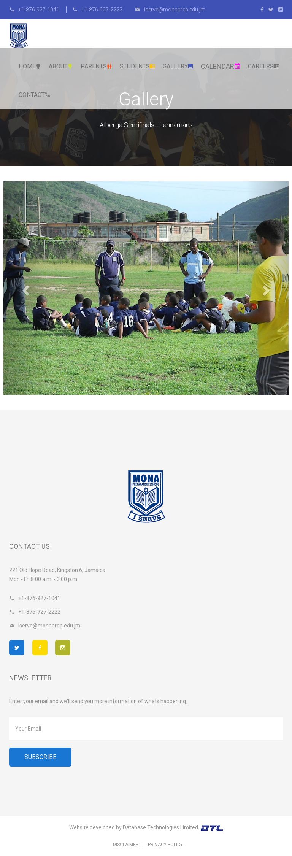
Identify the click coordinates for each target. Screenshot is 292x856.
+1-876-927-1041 (34, 9)
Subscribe (40, 757)
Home (30, 66)
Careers (263, 66)
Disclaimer (126, 844)
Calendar (221, 66)
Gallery (178, 66)
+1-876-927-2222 (97, 9)
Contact (35, 94)
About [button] (61, 66)
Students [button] (138, 66)
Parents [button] (97, 66)
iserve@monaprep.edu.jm (170, 9)
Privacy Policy (165, 844)
